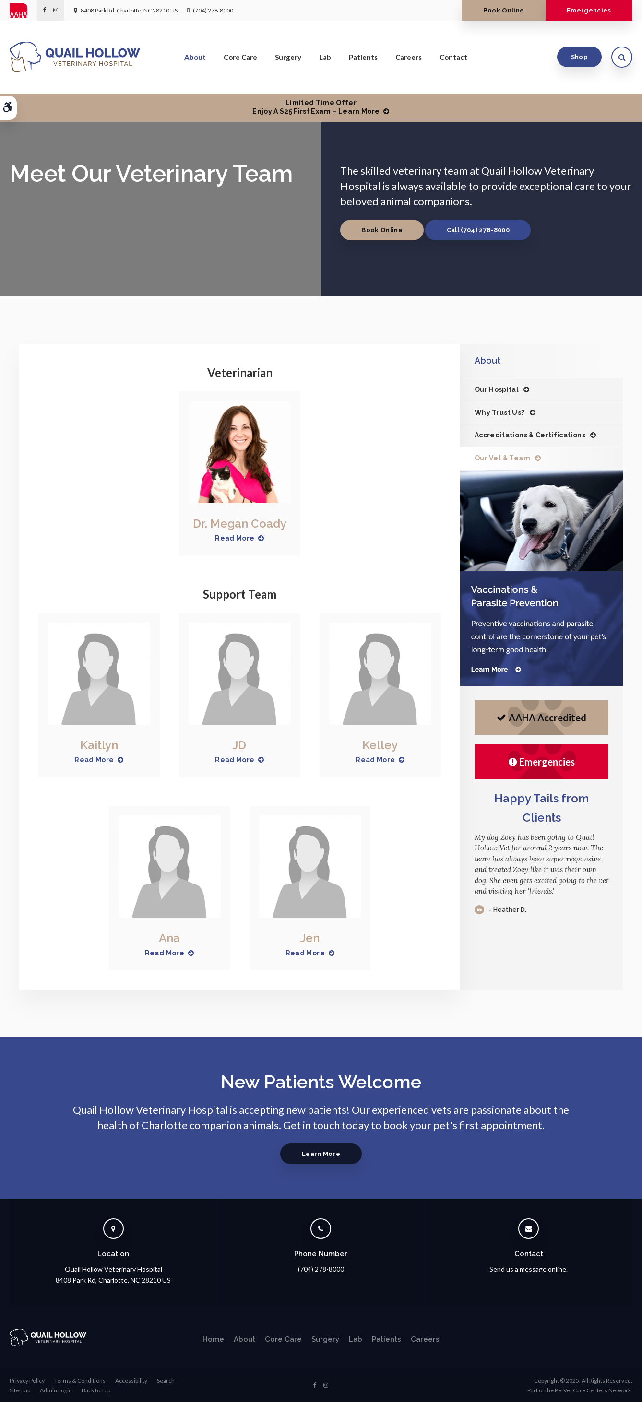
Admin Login (56, 1390)
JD (239, 745)
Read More (234, 538)
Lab (325, 57)
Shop (579, 56)
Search (166, 1380)
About (195, 57)
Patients (363, 57)
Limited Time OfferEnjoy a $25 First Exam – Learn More (316, 107)
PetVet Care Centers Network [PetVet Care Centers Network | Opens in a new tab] (593, 1390)
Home (213, 1339)
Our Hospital (497, 389)
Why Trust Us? (500, 412)
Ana (169, 938)
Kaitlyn (99, 745)
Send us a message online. (528, 1269)
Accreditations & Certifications (530, 435)
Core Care (240, 57)
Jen (310, 938)
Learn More (321, 1153)
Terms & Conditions (80, 1380)
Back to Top (96, 1390)
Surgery (288, 57)
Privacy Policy (27, 1380)
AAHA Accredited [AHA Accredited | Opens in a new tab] (541, 717)
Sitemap (20, 1390)
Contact (453, 57)
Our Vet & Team (502, 458)
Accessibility (131, 1380)
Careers (408, 57)
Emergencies (589, 10)
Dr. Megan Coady (239, 523)
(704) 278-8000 (213, 10)
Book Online (503, 10)
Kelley (380, 745)
